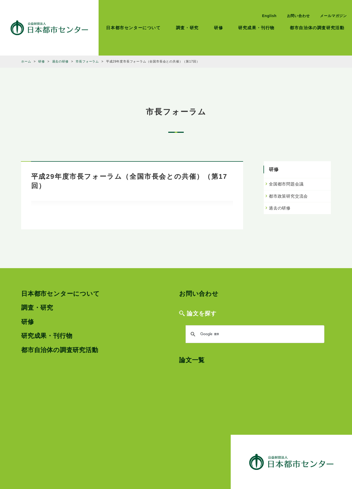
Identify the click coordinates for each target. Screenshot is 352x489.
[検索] (254, 334)
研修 (218, 28)
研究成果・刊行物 (256, 28)
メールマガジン (333, 16)
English (269, 16)
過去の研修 (280, 208)
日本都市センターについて (133, 28)
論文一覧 (192, 359)
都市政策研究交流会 (288, 196)
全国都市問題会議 (286, 184)
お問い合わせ (298, 16)
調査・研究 (187, 28)
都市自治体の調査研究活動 (317, 28)
